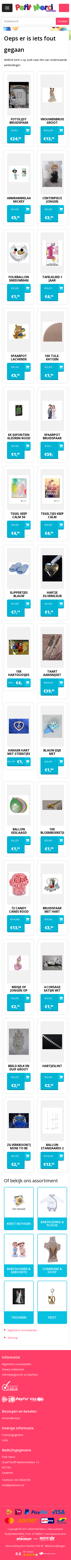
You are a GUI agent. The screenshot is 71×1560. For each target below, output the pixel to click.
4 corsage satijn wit (52, 988)
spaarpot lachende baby (19, 359)
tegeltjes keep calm (52, 515)
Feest (52, 1317)
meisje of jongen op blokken (18, 990)
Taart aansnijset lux (52, 675)
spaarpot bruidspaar (52, 436)
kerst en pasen (19, 1224)
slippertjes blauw (19, 594)
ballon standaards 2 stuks (52, 1148)
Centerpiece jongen (52, 199)
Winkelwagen (64, 8)
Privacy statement (13, 1369)
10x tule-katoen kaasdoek (52, 359)
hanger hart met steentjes (18, 752)
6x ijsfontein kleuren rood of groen (18, 438)
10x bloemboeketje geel (52, 833)
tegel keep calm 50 (18, 515)
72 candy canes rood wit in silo (19, 911)
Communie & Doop (52, 1270)
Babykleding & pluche (52, 1223)
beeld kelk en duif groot (18, 1067)
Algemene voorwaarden (22, 1330)
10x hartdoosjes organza (18, 675)
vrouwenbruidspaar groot (52, 120)
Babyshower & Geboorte (18, 1270)
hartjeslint (52, 1066)
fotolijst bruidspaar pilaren (18, 122)
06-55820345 (22, 1480)
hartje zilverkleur (52, 594)
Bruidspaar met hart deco (52, 911)
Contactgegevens (12, 1435)
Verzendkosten (11, 1418)
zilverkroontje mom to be (19, 1146)
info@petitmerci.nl (13, 1485)
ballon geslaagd (19, 831)
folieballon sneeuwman (19, 278)
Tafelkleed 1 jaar (52, 278)
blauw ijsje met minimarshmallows (52, 754)
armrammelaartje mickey (19, 199)
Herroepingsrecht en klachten (20, 1374)
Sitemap (13, 1338)
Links (5, 1440)
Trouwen (18, 1317)
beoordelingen (55, 1546)
